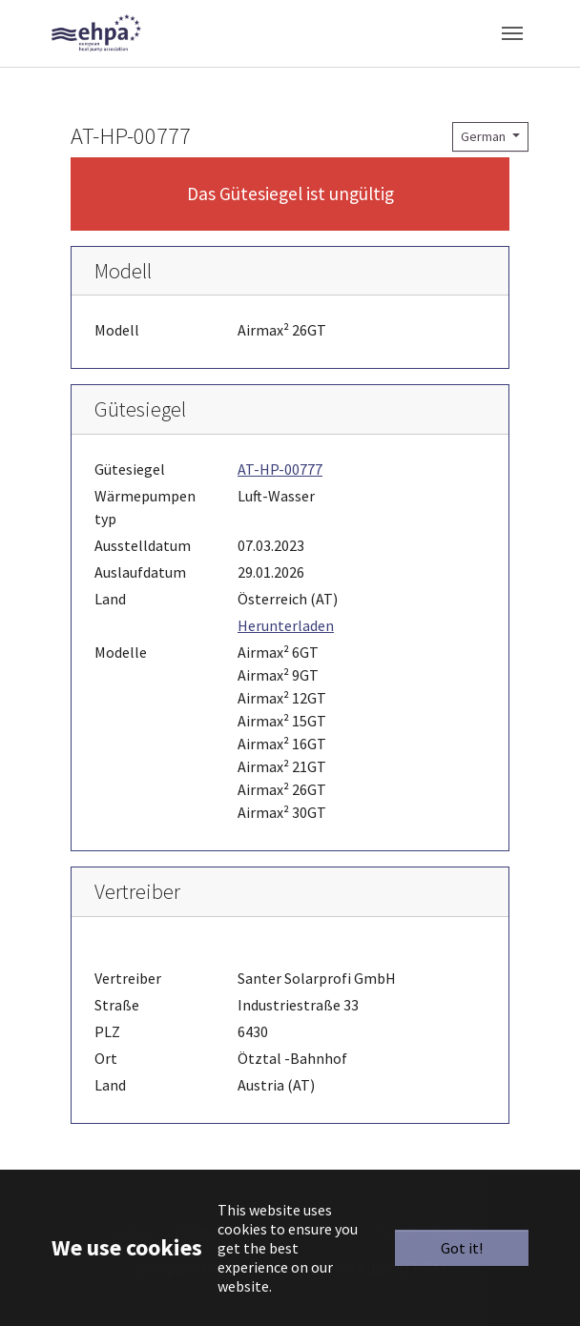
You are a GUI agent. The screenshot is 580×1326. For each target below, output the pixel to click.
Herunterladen (286, 625)
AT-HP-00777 (280, 469)
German (484, 136)
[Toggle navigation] (512, 33)
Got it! (462, 1247)
